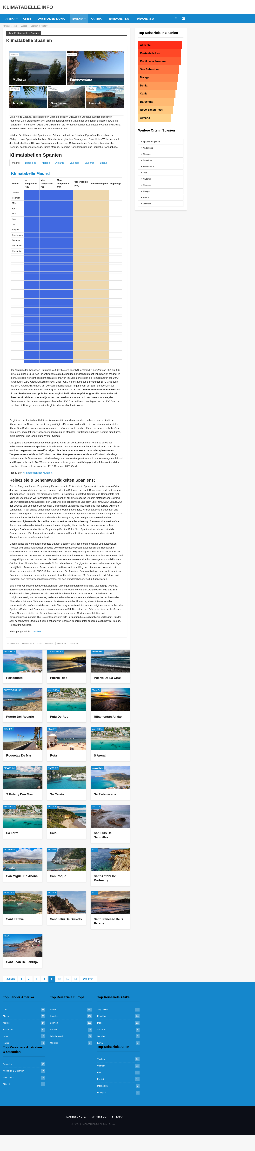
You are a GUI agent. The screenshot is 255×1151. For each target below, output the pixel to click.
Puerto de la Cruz (107, 678)
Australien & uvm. (51, 18)
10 (59, 979)
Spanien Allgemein (151, 142)
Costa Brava (13, 643)
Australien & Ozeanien (13, 1071)
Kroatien (54, 1016)
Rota (53, 755)
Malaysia (101, 1092)
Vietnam (101, 1066)
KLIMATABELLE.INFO (28, 7)
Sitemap (117, 1116)
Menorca (73, 643)
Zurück (10, 979)
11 (67, 979)
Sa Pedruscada (105, 794)
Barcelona (30, 162)
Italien (53, 1009)
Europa (77, 18)
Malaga (46, 162)
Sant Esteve (15, 919)
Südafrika (101, 1029)
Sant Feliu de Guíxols (66, 919)
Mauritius (101, 1016)
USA (5, 1009)
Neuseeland (8, 1077)
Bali (99, 1072)
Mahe (100, 1023)
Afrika (10, 18)
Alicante (59, 162)
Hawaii (6, 1043)
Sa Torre (12, 833)
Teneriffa (18, 103)
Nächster (88, 979)
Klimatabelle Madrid (30, 173)
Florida (6, 1016)
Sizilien (53, 1029)
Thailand (101, 1059)
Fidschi (6, 1084)
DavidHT (36, 631)
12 (75, 979)
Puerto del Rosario (20, 716)
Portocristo (14, 678)
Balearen (89, 162)
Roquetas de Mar (18, 755)
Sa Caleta (57, 794)
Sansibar (101, 1036)
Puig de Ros (59, 716)
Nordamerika (119, 18)
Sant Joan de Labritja (22, 962)
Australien (7, 1064)
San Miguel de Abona (22, 876)
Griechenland (56, 1036)
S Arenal (100, 755)
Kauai (5, 1036)
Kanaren (72, 54)
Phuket (100, 1079)
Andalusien (148, 148)
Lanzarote (95, 103)
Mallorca (19, 79)
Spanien (14, 54)
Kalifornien (8, 1029)
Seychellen (102, 1009)
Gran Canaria (59, 103)
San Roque (58, 876)
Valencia (74, 162)
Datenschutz (76, 1116)
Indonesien (102, 1086)
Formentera (28, 643)
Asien (27, 18)
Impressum (99, 1116)
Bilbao (103, 162)
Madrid (16, 162)
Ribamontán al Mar (108, 716)
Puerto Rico (58, 678)
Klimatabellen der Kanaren (37, 472)
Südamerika (145, 18)
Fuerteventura (81, 79)
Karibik (96, 18)
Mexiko (6, 1023)
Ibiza (39, 643)
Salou (54, 833)
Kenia (100, 1043)
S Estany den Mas (19, 794)
